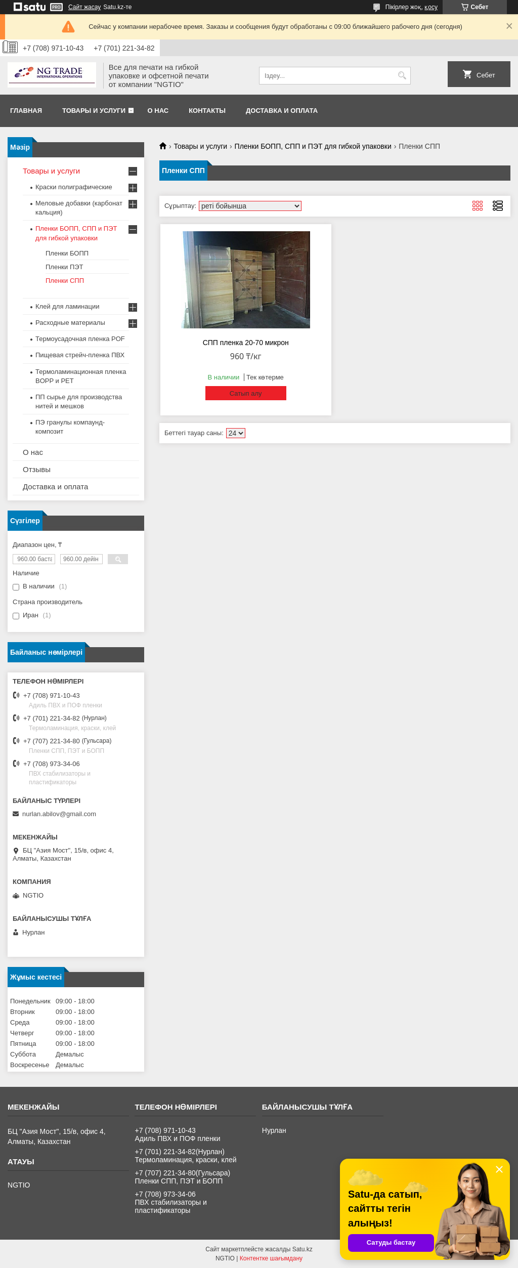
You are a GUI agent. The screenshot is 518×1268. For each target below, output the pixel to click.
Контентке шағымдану (271, 1258)
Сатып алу (246, 393)
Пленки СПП (65, 280)
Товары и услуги (93, 110)
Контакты (207, 110)
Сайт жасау (84, 7)
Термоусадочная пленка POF (80, 339)
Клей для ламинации (67, 306)
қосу (431, 7)
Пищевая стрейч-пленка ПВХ (79, 355)
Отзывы (37, 469)
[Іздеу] (402, 75)
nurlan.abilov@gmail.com (59, 814)
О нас (158, 110)
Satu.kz (302, 1249)
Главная (26, 110)
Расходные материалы (70, 322)
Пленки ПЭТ (64, 267)
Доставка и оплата (282, 110)
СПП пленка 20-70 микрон (246, 343)
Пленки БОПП (67, 253)
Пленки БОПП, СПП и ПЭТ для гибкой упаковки (313, 146)
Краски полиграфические (73, 187)
